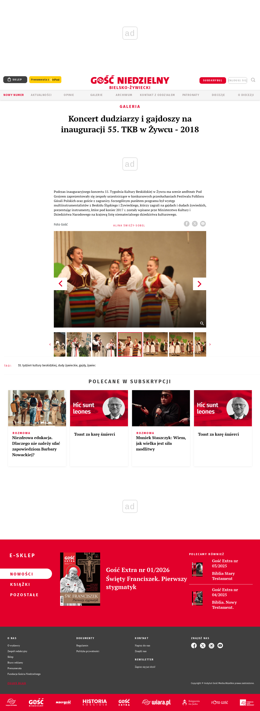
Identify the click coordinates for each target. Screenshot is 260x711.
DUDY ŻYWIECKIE (68, 365)
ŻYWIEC (91, 365)
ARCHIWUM (124, 95)
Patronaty (190, 95)
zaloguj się (237, 80)
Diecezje (218, 95)
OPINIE (69, 95)
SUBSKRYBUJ (212, 80)
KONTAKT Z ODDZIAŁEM (157, 95)
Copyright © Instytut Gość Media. (208, 683)
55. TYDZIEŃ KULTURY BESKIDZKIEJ (37, 365)
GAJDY (82, 365)
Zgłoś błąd (17, 683)
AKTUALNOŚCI (41, 95)
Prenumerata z (45, 79)
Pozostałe (19, 594)
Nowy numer (13, 95)
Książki (19, 584)
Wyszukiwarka (253, 80)
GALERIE (96, 95)
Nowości (19, 574)
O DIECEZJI (246, 95)
